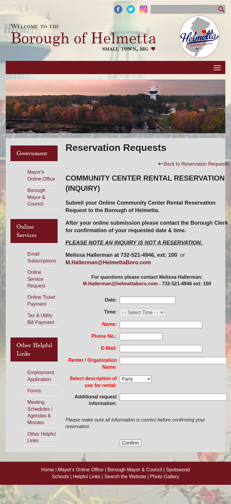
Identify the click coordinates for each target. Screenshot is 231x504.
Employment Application (40, 376)
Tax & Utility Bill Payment (40, 319)
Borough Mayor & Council (36, 197)
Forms (34, 390)
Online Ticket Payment (41, 300)
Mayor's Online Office (41, 175)
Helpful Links (87, 476)
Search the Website (126, 476)
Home (48, 469)
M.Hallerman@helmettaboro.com (120, 283)
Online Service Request (36, 279)
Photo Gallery (164, 476)
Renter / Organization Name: (92, 363)
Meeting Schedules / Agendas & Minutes (39, 412)
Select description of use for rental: (93, 382)
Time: (110, 311)
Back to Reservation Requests (193, 163)
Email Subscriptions (41, 257)
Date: (111, 299)
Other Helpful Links (41, 437)
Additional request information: (96, 400)
